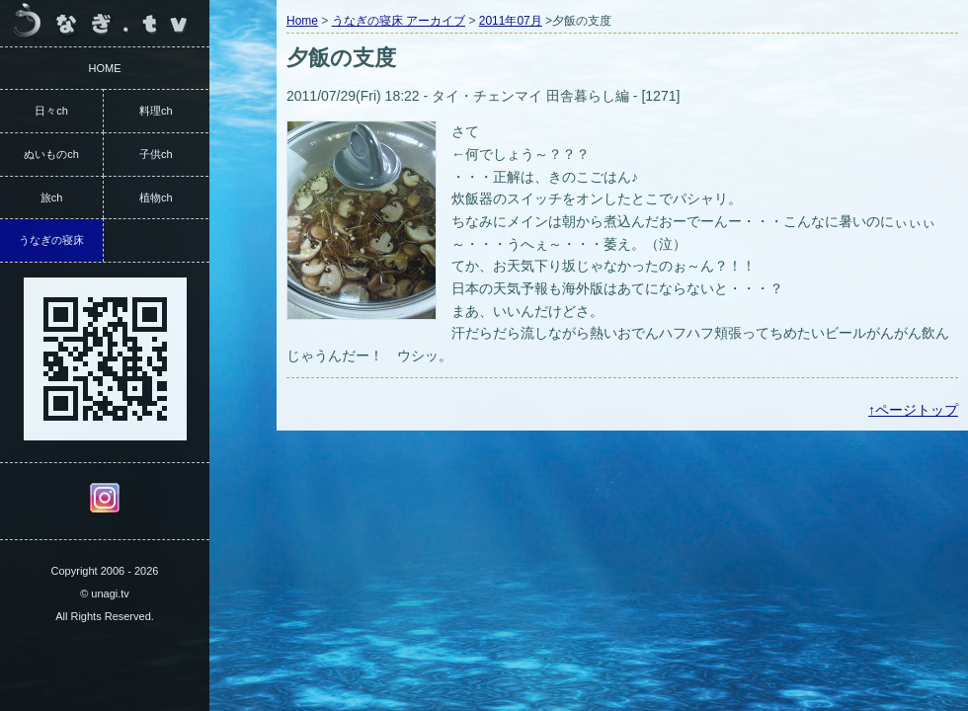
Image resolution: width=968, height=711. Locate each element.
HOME (105, 68)
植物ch (156, 197)
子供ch (156, 154)
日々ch (51, 111)
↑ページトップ (913, 410)
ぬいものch (51, 154)
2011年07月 (510, 21)
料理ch (156, 111)
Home (302, 21)
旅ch (51, 197)
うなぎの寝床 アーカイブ (398, 21)
